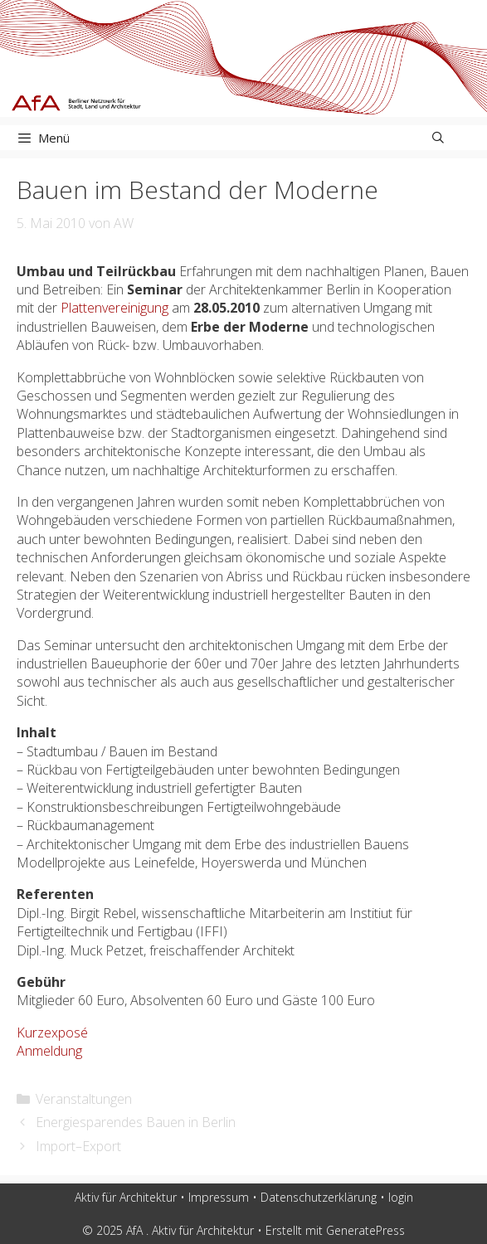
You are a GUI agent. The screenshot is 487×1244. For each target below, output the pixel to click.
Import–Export (78, 1146)
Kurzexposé (52, 1032)
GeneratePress (365, 1230)
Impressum (218, 1197)
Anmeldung (49, 1051)
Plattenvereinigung (114, 308)
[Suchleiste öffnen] (438, 137)
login (400, 1197)
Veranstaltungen (84, 1099)
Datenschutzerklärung (319, 1197)
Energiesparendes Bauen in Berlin (136, 1122)
